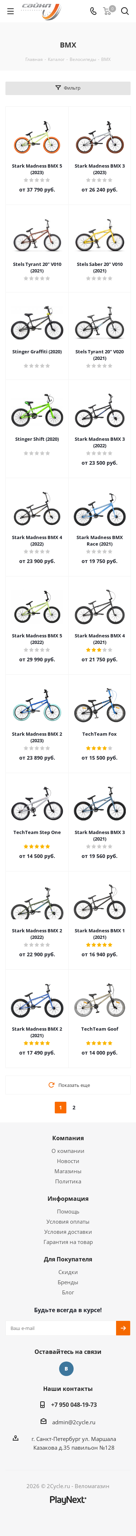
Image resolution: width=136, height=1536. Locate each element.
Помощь (68, 1211)
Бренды (68, 1282)
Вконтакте (66, 1369)
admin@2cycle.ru (73, 1422)
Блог (68, 1292)
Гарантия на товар (68, 1241)
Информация (68, 1199)
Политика (68, 1181)
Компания (68, 1138)
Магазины (68, 1171)
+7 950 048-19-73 (74, 1405)
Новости (68, 1161)
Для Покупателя (68, 1259)
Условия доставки (68, 1231)
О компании (68, 1150)
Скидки (68, 1272)
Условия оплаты (68, 1221)
